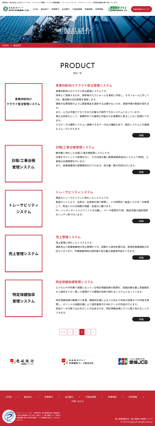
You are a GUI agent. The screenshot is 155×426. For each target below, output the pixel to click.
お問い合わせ (77, 401)
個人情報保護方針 (122, 418)
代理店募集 (77, 8)
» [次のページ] (93, 332)
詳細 (141, 135)
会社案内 (66, 8)
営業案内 (55, 8)
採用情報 (99, 8)
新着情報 (89, 8)
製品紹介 (45, 8)
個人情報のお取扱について (142, 418)
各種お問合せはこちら (141, 9)
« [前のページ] (70, 332)
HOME (35, 8)
